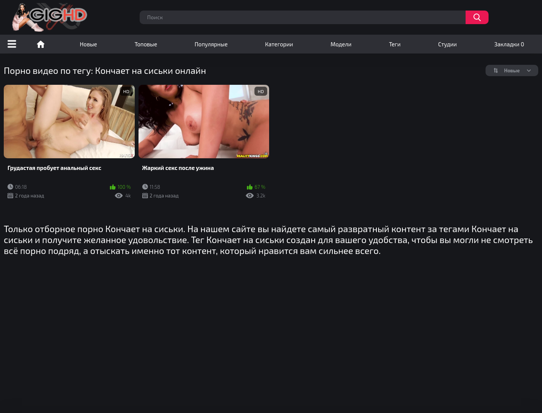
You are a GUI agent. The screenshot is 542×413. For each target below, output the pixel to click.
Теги (394, 44)
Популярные (211, 44)
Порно (40, 44)
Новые (88, 44)
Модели (341, 44)
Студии (447, 44)
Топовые (145, 44)
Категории (279, 44)
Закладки (509, 44)
